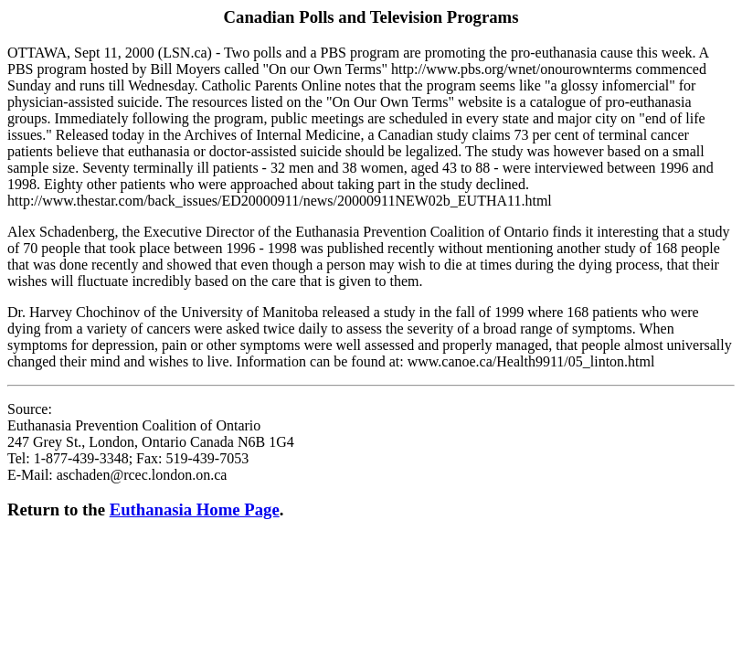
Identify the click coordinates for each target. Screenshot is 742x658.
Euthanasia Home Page (195, 509)
